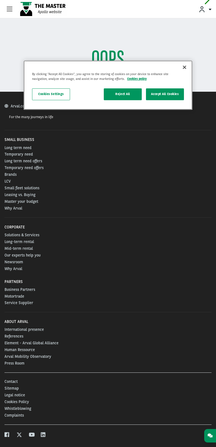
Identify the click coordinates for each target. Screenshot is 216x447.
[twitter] (19, 435)
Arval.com (19, 106)
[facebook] (7, 435)
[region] (108, 85)
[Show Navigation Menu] (9, 9)
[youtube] (31, 435)
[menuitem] (205, 9)
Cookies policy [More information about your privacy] (137, 79)
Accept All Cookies (165, 94)
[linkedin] (43, 435)
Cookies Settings (51, 94)
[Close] (184, 67)
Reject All (122, 94)
